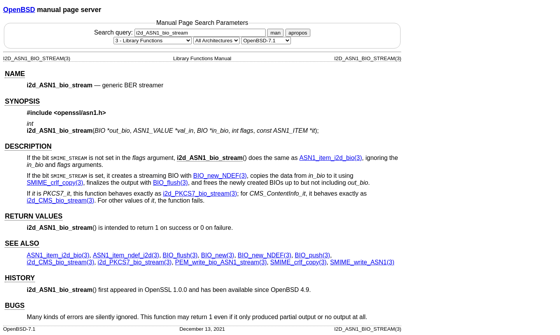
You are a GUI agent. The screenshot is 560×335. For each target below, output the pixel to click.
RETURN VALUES (33, 216)
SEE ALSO (22, 243)
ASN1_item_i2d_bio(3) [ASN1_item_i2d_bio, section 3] (330, 157)
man (275, 33)
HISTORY (20, 278)
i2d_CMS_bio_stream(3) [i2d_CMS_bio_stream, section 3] (60, 200)
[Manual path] (266, 40)
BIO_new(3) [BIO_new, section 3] (217, 255)
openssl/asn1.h (80, 112)
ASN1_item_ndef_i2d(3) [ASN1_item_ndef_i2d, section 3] (126, 255)
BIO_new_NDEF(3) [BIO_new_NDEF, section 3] (220, 175)
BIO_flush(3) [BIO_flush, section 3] (170, 182)
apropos (298, 33)
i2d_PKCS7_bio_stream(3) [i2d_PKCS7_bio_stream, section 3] (200, 193)
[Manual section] (153, 40)
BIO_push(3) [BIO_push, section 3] (312, 255)
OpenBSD (19, 10)
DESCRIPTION (28, 146)
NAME (15, 74)
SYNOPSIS (22, 101)
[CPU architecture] (216, 40)
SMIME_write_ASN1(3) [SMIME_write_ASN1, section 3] (362, 262)
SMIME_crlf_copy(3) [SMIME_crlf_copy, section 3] (55, 182)
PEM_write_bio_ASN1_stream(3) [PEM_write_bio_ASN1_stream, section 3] (221, 262)
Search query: (181, 32)
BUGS (14, 305)
